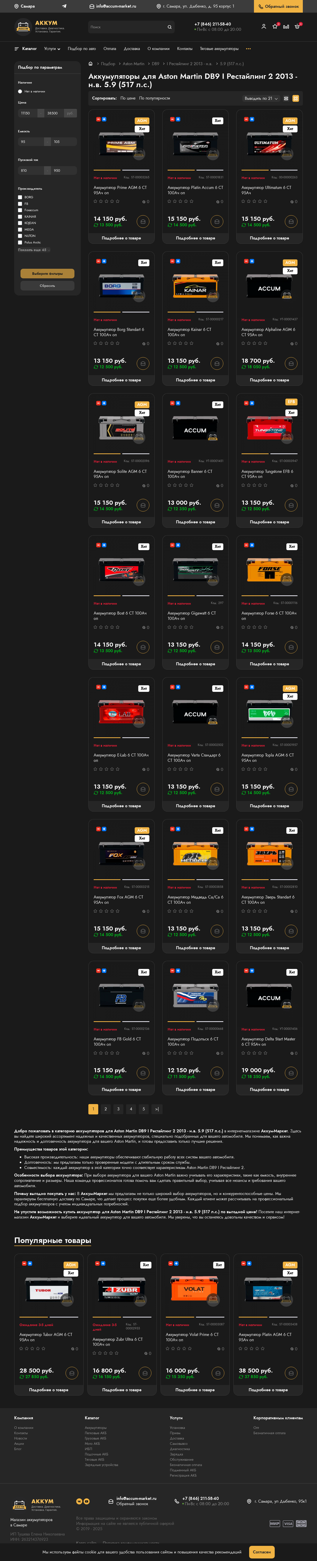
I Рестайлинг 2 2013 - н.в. (189, 64)
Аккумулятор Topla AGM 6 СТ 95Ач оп (268, 758)
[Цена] (27, 113)
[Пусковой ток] (31, 170)
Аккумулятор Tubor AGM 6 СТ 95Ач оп (45, 1337)
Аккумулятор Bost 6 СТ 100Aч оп (120, 616)
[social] (79, 1501)
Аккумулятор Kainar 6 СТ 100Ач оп (189, 332)
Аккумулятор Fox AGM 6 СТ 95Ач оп (118, 900)
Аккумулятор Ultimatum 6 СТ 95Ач (266, 190)
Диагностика (180, 1448)
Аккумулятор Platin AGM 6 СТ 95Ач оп (265, 1337)
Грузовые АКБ (95, 1438)
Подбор (108, 64)
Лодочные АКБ (96, 1454)
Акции (19, 1443)
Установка (177, 1427)
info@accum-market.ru (116, 6)
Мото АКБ (92, 1443)
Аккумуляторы (96, 1427)
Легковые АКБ (96, 1432)
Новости (20, 1438)
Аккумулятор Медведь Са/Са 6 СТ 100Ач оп (195, 900)
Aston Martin (133, 64)
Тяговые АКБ (94, 1459)
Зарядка (176, 1454)
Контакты (21, 1432)
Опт (256, 1427)
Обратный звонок (278, 7)
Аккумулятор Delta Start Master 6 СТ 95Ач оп (268, 1042)
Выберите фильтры (47, 273)
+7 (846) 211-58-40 (212, 24)
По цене (128, 98)
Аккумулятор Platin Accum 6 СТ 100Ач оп (195, 190)
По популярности (154, 98)
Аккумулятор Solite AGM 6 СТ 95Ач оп (120, 474)
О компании (23, 1427)
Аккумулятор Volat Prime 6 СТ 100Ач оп (192, 1337)
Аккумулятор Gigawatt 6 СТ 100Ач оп (192, 616)
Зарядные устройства (101, 1464)
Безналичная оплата (186, 1464)
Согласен (262, 1552)
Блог (18, 1448)
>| (157, 1109)
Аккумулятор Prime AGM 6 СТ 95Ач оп (120, 190)
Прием (175, 1432)
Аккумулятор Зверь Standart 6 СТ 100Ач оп (268, 900)
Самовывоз (179, 1443)
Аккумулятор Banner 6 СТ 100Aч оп (190, 474)
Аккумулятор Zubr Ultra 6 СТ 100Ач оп (118, 1342)
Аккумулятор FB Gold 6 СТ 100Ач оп (117, 1042)
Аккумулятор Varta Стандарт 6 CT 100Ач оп (194, 758)
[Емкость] (31, 141)
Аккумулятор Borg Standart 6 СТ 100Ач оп (119, 332)
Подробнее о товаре (121, 238)
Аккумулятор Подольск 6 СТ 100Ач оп (193, 1042)
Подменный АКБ (183, 1470)
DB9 (155, 64)
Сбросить (47, 285)
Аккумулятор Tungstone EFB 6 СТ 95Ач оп (267, 474)
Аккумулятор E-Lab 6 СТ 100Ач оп (121, 758)
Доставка (177, 1438)
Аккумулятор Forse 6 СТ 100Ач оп (269, 616)
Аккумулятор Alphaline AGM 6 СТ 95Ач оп (268, 332)
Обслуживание (181, 1459)
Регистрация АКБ (183, 1475)
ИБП (88, 1448)
